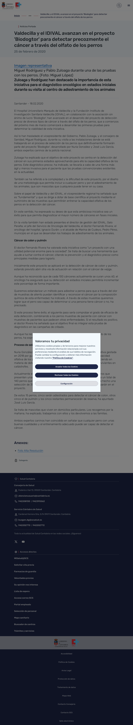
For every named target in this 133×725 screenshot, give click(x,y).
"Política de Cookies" (62, 358)
